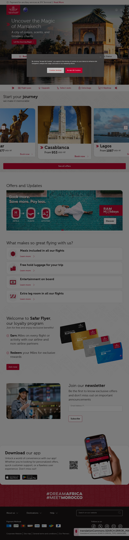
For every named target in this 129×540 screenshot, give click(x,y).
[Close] (100, 57)
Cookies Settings (55, 70)
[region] (65, 65)
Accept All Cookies (74, 70)
